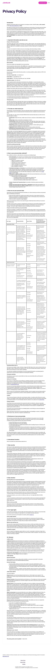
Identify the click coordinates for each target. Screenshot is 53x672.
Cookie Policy (41, 399)
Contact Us (32, 514)
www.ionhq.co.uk (6, 656)
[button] (49, 2)
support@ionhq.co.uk (15, 384)
